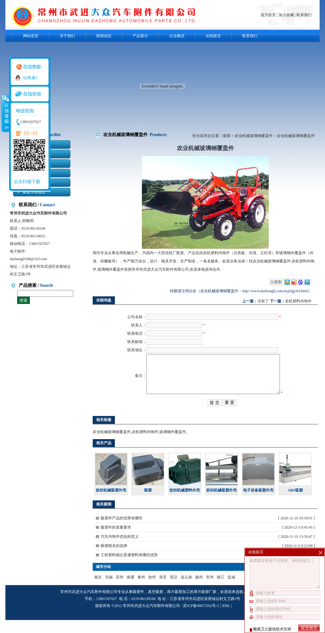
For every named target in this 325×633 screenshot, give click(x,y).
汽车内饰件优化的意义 (120, 549)
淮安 (163, 590)
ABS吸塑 (295, 503)
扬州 (199, 590)
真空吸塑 (155, 605)
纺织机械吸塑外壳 (111, 503)
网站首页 (30, 36)
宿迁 (173, 590)
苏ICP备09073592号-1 (201, 619)
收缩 (5, 113)
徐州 (152, 590)
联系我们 (304, 15)
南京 (98, 590)
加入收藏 (286, 15)
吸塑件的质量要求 (116, 540)
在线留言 (213, 36)
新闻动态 (103, 36)
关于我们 (67, 36)
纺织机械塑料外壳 (184, 503)
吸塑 (226, 136)
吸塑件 (138, 605)
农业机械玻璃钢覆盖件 (254, 136)
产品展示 (140, 36)
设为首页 (269, 15)
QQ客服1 (30, 78)
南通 (130, 590)
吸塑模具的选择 (114, 559)
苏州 (119, 590)
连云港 (186, 590)
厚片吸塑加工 (178, 605)
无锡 (109, 590)
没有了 (263, 301)
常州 (210, 590)
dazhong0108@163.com (28, 259)
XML (226, 619)
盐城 (231, 590)
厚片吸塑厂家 (205, 605)
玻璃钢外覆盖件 (172, 445)
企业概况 (176, 36)
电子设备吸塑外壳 (258, 503)
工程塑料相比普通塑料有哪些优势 (129, 568)
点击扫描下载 (27, 181)
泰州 (141, 590)
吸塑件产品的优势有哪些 (122, 531)
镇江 (220, 590)
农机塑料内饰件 (298, 301)
